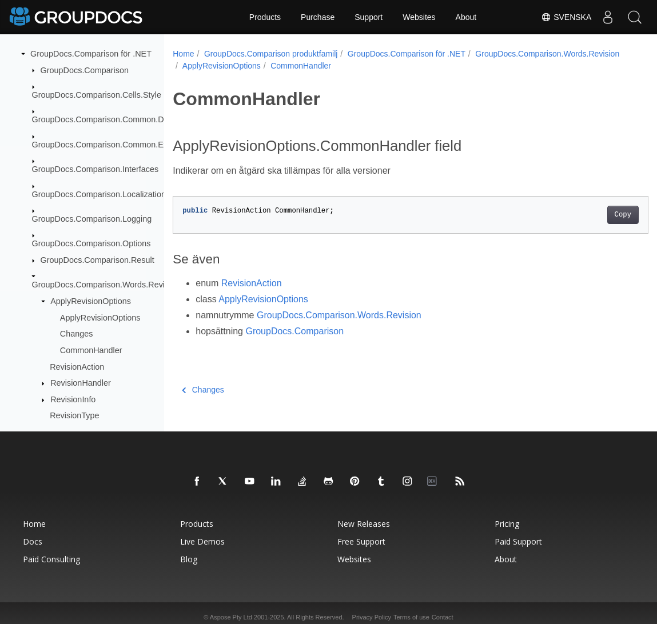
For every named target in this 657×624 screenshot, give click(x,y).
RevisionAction (77, 366)
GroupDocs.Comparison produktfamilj (270, 53)
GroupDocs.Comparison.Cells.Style (96, 94)
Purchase (318, 17)
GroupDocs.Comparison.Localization (99, 194)
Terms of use (411, 617)
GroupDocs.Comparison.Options (91, 243)
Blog (188, 559)
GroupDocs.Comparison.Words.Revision (106, 284)
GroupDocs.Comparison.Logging (92, 218)
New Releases (363, 523)
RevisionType (74, 415)
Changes (76, 333)
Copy (590, 215)
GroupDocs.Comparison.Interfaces (95, 169)
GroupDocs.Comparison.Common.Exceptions (115, 144)
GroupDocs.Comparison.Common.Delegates (114, 119)
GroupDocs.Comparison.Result (97, 260)
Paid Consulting (51, 559)
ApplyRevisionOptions (90, 301)
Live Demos (202, 541)
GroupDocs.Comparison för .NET (91, 53)
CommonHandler (91, 350)
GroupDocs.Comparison (85, 70)
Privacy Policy (371, 617)
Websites (419, 17)
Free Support (361, 541)
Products (265, 17)
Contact (442, 617)
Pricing (507, 523)
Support (369, 17)
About (466, 17)
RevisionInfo (72, 399)
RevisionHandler (80, 382)
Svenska (563, 17)
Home (183, 53)
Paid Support (518, 541)
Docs (32, 541)
